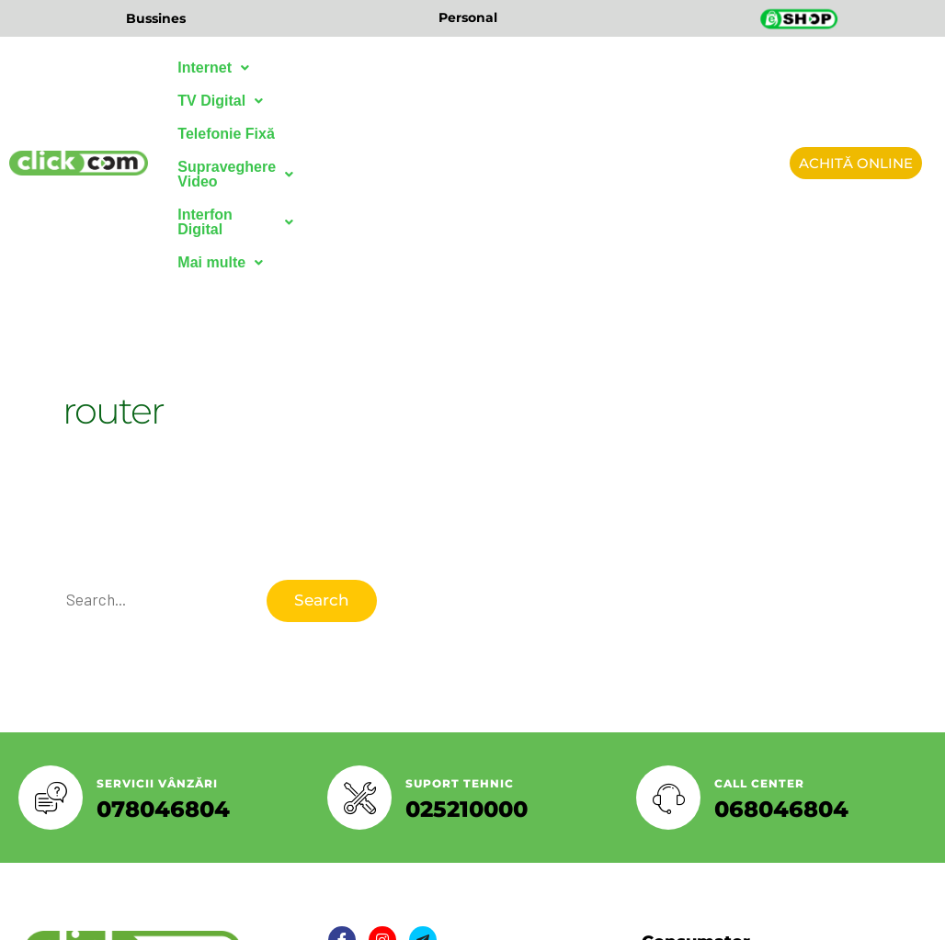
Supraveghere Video (571, 67)
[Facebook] (342, 778)
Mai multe (361, 100)
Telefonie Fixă (423, 67)
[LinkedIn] (423, 778)
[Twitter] (382, 778)
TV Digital (312, 67)
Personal (467, 17)
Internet (213, 67)
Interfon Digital (238, 100)
